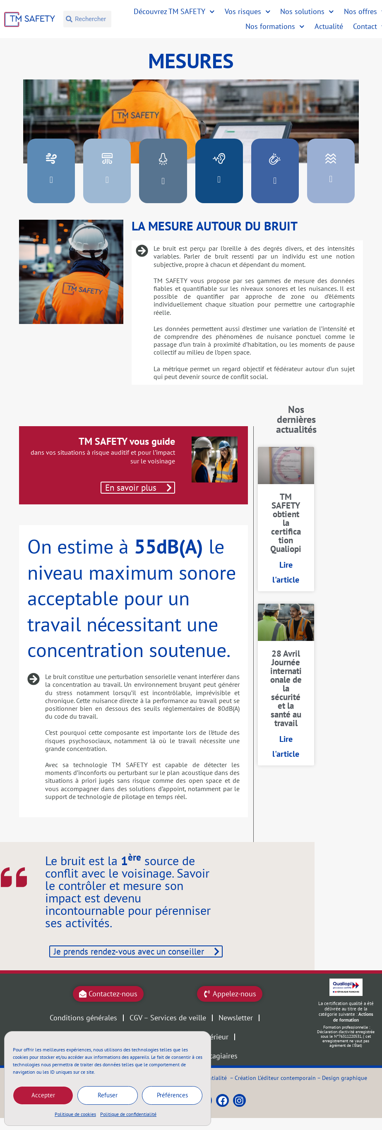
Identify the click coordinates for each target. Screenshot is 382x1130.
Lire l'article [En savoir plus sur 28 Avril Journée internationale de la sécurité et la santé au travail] (285, 746)
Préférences (172, 1095)
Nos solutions (307, 12)
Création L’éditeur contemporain (275, 1093)
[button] (51, 179)
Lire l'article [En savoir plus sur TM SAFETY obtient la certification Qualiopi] (285, 572)
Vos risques (248, 12)
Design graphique (344, 1093)
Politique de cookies (75, 1114)
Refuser (108, 1095)
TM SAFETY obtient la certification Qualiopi (285, 522)
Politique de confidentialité (128, 1114)
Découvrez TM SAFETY (174, 12)
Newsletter (236, 1034)
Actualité (329, 26)
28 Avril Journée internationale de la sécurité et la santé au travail (286, 688)
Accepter (43, 1095)
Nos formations (275, 27)
